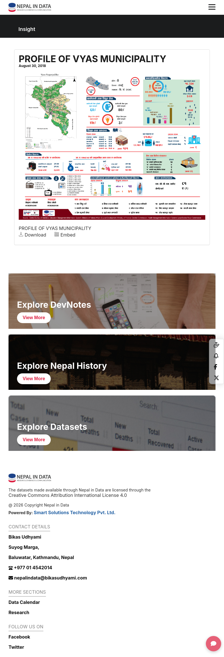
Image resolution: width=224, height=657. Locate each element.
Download (32, 235)
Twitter (16, 647)
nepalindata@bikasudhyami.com (48, 578)
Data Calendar (24, 602)
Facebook (19, 637)
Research (19, 612)
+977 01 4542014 (30, 567)
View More (34, 317)
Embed (64, 235)
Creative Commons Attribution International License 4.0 (68, 495)
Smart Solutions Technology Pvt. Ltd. (75, 512)
